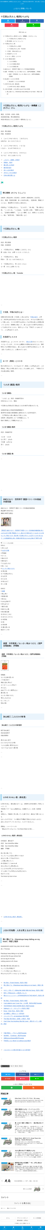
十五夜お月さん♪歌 (9, 44)
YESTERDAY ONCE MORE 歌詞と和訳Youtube (19, 1007)
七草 (13, 1067)
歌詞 (21, 1067)
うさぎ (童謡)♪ (13, 62)
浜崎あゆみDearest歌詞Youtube (14, 1039)
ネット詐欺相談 (37, 1219)
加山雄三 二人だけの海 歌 (11, 79)
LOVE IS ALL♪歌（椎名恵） (12, 85)
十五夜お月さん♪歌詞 (15, 46)
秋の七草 (29, 342)
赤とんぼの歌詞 (9, 171)
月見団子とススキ (12, 54)
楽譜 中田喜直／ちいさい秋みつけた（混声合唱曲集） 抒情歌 (22, 72)
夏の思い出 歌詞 (9, 166)
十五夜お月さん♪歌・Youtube (17, 49)
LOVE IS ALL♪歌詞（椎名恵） (17, 87)
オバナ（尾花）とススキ (14, 56)
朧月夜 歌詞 (7, 168)
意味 (17, 1067)
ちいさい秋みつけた (8, 569)
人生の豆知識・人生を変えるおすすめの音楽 (17, 90)
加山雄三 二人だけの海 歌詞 (17, 82)
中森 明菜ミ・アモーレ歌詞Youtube (15, 1034)
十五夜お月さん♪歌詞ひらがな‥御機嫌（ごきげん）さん (20, 36)
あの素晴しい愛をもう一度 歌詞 (14, 1014)
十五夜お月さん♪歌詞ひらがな (17, 38)
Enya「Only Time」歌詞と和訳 (13, 1012)
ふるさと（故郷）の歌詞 (11, 161)
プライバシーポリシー (22, 1219)
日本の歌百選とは (9, 176)
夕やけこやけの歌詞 (10, 174)
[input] (22, 543)
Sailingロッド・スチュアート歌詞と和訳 (16, 1009)
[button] (41, 544)
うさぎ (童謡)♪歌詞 (9, 59)
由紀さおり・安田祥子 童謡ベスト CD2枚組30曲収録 (19, 69)
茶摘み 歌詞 (8, 163)
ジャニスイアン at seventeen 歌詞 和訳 (16, 1017)
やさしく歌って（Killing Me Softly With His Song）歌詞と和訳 (23, 991)
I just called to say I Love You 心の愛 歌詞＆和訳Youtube (23, 1004)
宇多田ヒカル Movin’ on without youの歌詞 (17, 1041)
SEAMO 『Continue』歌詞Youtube (15, 1036)
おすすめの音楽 (5, 1067)
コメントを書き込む (22, 1204)
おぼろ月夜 (5, 551)
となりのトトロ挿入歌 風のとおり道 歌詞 (17, 1051)
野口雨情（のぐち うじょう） (15, 41)
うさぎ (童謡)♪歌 (13, 67)
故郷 (3, 592)
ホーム (8, 1219)
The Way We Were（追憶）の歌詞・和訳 (17, 1019)
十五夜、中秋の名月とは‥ (14, 51)
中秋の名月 (34, 318)
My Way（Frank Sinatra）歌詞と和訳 (15, 983)
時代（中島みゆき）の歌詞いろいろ (15, 994)
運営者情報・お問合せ (22, 1221)
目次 (20, 32)
